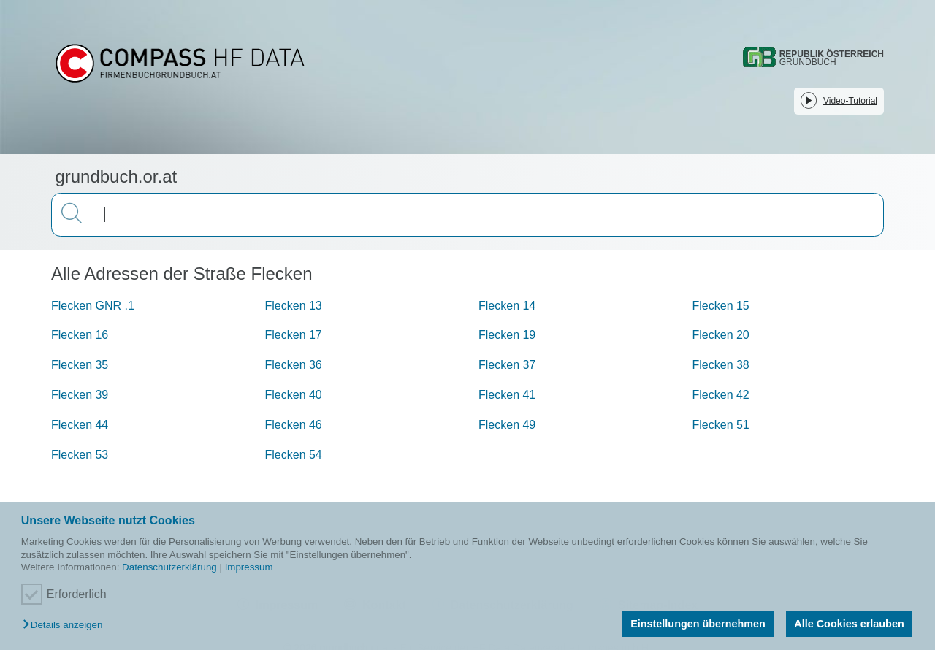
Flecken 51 (720, 424)
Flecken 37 (506, 365)
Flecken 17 (293, 335)
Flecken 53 (79, 454)
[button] (66, 625)
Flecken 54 (293, 454)
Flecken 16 (79, 335)
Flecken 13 (293, 305)
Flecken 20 (720, 335)
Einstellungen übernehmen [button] (698, 624)
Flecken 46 (293, 424)
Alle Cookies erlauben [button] (849, 624)
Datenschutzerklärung (169, 567)
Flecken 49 (506, 424)
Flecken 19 (506, 335)
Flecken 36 (293, 365)
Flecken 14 (506, 305)
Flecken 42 (720, 395)
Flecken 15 (720, 305)
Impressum (249, 567)
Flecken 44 (79, 424)
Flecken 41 (506, 395)
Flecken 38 (720, 365)
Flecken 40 (293, 395)
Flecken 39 (79, 395)
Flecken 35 (79, 365)
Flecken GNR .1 (92, 305)
